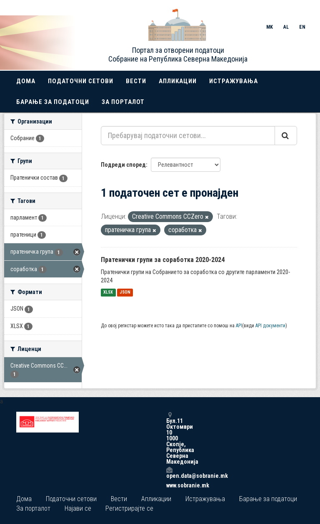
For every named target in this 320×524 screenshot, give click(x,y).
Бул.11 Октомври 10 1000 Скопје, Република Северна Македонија (169, 438)
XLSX (108, 292)
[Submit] (286, 135)
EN (302, 27)
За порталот (123, 102)
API (239, 326)
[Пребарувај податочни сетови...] (188, 135)
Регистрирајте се (129, 508)
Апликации (178, 81)
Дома (25, 81)
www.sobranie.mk (169, 485)
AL (286, 27)
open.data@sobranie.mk (169, 473)
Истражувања (233, 81)
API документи (270, 326)
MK (269, 27)
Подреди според (123, 164)
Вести (136, 81)
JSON (125, 292)
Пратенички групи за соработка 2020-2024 (163, 260)
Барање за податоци (52, 102)
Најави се (78, 508)
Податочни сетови (80, 81)
